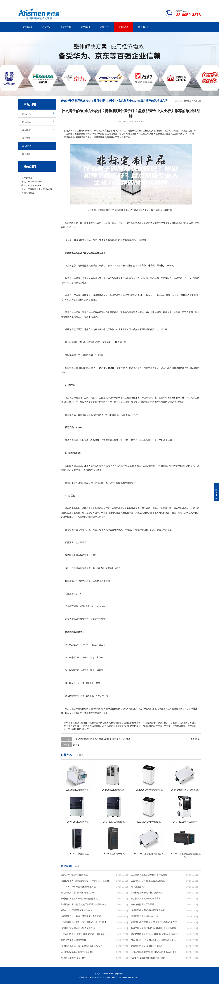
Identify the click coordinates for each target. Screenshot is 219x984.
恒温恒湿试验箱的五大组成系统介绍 (78, 928)
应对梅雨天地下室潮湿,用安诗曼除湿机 (79, 898)
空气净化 (193, 512)
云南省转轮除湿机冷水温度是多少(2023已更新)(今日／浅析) (101, 739)
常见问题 (197, 101)
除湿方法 (97, 278)
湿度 (65, 316)
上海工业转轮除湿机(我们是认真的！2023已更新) (154, 952)
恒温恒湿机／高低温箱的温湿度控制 (148, 910)
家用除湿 (146, 402)
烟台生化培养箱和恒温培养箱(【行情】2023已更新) (85, 880)
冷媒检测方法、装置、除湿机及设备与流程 (81, 916)
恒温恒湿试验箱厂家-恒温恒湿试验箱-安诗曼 (82, 946)
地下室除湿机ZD (138, 886)
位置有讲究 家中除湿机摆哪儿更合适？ (149, 880)
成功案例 (85, 27)
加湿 (167, 512)
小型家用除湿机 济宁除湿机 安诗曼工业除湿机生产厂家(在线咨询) (85, 934)
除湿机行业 (106, 397)
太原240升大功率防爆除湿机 (74, 875)
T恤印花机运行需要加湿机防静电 (76, 910)
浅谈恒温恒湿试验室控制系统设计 (147, 898)
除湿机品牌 (160, 223)
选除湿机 (86, 265)
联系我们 (143, 27)
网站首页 (28, 27)
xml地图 (197, 2)
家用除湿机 (145, 329)
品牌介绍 (104, 27)
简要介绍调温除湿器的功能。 (75, 940)
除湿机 (68, 223)
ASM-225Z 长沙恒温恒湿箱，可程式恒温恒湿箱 (153, 940)
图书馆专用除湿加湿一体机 (73, 958)
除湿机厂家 (81, 299)
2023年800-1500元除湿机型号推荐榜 (78, 886)
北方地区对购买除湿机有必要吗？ (147, 946)
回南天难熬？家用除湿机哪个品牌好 (78, 892)
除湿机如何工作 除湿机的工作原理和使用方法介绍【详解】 (85, 904)
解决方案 (66, 27)
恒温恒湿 (95, 517)
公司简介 (155, 2)
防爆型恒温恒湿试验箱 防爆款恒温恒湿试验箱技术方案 (155, 928)
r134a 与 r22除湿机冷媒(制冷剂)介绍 (148, 958)
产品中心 (47, 27)
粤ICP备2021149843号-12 (130, 977)
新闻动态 (124, 27)
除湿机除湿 (121, 483)
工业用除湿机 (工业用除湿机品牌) (77, 952)
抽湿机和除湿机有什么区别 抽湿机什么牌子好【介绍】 (85, 922)
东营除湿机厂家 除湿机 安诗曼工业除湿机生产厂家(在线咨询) (155, 922)
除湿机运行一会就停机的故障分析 (147, 892)
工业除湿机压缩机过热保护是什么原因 (149, 875)
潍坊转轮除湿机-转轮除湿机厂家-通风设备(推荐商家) (155, 934)
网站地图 (183, 2)
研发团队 (169, 2)
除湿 (91, 223)
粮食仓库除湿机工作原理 (142, 904)
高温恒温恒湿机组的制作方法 (144, 916)
